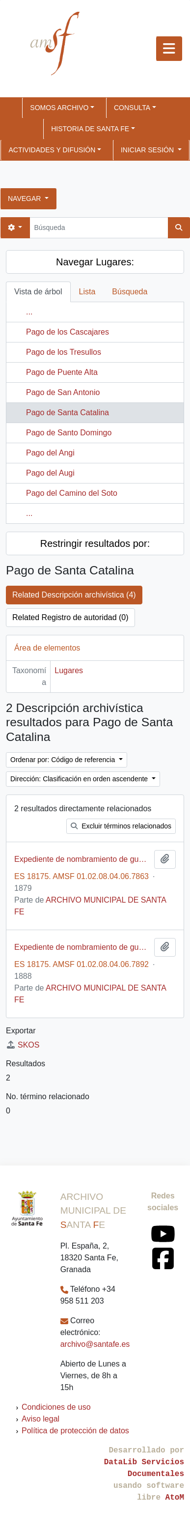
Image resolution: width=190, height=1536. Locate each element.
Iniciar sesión (148, 150)
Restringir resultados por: (95, 543)
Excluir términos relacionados (121, 826)
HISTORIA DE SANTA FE (90, 129)
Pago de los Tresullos (63, 352)
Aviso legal (40, 1419)
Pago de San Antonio (63, 392)
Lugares (68, 670)
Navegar (25, 198)
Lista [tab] (87, 291)
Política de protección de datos (75, 1430)
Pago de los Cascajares (67, 332)
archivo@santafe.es (95, 1344)
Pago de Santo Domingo (68, 432)
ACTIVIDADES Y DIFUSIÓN (51, 150)
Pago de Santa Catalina (67, 412)
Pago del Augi (50, 473)
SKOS (22, 1045)
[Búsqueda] (98, 227)
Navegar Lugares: (95, 261)
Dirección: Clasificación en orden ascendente (80, 779)
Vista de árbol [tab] (38, 291)
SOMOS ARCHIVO (59, 108)
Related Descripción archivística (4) (74, 595)
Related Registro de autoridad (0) (70, 617)
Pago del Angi (50, 453)
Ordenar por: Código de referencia (63, 760)
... (29, 312)
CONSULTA (132, 108)
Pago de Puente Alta (62, 372)
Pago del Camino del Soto (71, 493)
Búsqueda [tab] (129, 291)
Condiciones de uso (56, 1407)
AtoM (174, 1497)
